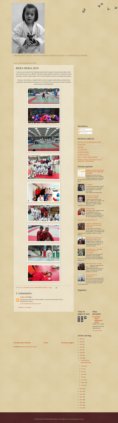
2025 (81, 341)
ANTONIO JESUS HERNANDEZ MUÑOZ (98, 319)
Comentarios (83, 133)
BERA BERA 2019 (86, 362)
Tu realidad (89, 184)
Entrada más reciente (22, 343)
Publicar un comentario (24, 307)
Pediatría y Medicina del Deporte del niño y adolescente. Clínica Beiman (90, 160)
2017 (81, 391)
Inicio (46, 343)
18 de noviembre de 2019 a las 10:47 (30, 303)
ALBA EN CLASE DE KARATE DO (87, 220)
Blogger (81, 419)
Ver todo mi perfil (97, 330)
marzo (83, 380)
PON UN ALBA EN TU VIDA (94, 263)
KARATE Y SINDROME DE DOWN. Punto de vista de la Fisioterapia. (94, 225)
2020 (81, 355)
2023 (81, 347)
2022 (81, 350)
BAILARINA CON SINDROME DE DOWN (89, 142)
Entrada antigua (67, 343)
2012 (81, 405)
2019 (81, 358)
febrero (83, 382)
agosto (83, 366)
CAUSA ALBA (81, 144)
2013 (81, 402)
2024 (81, 344)
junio (82, 371)
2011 (81, 408)
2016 (81, 394)
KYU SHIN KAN (82, 149)
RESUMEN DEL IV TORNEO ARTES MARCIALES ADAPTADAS (94, 251)
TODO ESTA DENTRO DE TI (94, 238)
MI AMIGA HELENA (83, 152)
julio (82, 369)
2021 (81, 352)
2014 (81, 399)
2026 (81, 339)
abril (82, 377)
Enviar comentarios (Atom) (29, 346)
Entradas (82, 129)
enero (83, 385)
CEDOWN (81, 147)
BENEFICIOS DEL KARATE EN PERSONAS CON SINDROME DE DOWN (95, 172)
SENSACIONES (90, 208)
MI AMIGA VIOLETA (83, 154)
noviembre (84, 360)
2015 (81, 397)
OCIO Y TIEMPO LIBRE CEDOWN (87, 157)
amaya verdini (24, 297)
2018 (81, 388)
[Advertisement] (44, 326)
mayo (83, 374)
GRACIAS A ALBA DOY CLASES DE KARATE (92, 196)
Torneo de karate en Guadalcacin (91, 275)
